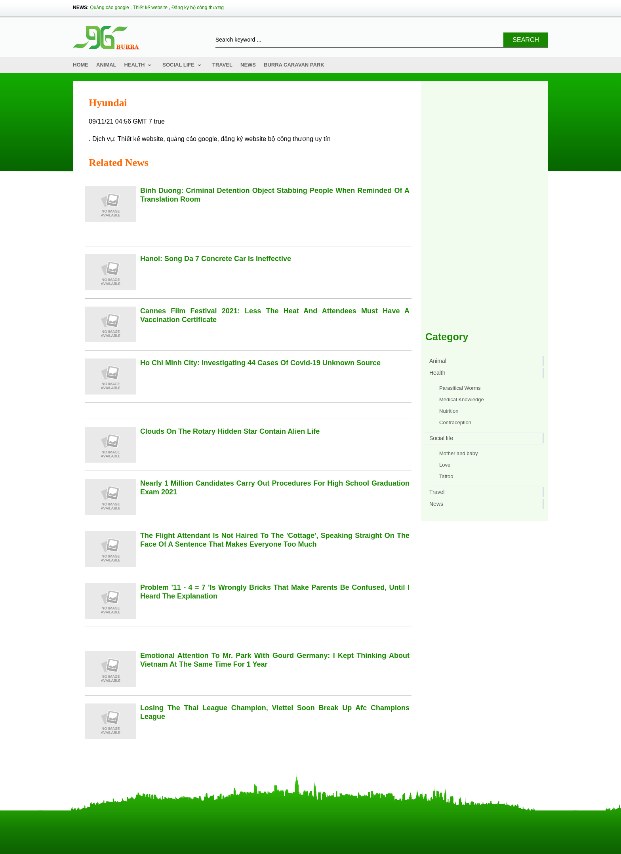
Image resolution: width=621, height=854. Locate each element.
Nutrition (448, 411)
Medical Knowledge (461, 399)
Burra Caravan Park (294, 65)
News (248, 65)
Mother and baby (458, 453)
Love (444, 465)
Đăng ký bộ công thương (197, 7)
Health (134, 65)
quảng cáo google (192, 138)
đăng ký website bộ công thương (267, 138)
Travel (222, 65)
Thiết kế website (150, 7)
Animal (106, 65)
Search (525, 39)
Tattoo (446, 476)
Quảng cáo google (109, 7)
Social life (178, 65)
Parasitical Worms (460, 388)
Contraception (455, 422)
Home (80, 65)
